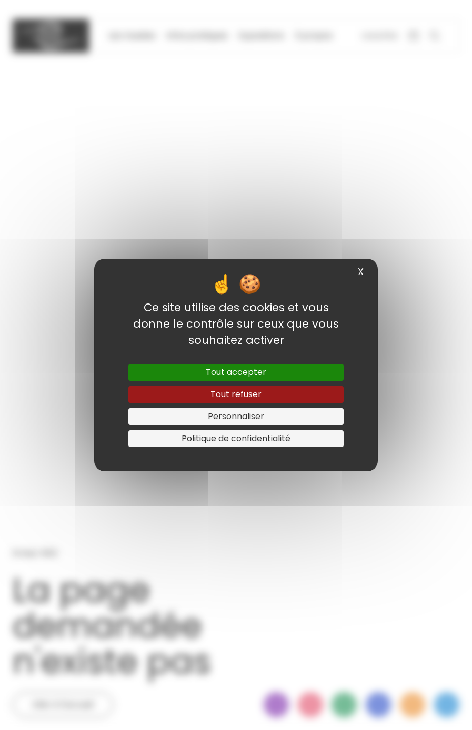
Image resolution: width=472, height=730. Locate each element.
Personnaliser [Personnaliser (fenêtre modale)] (236, 416)
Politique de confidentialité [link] (236, 438)
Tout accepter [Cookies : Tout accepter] (236, 372)
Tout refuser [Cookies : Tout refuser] (236, 394)
